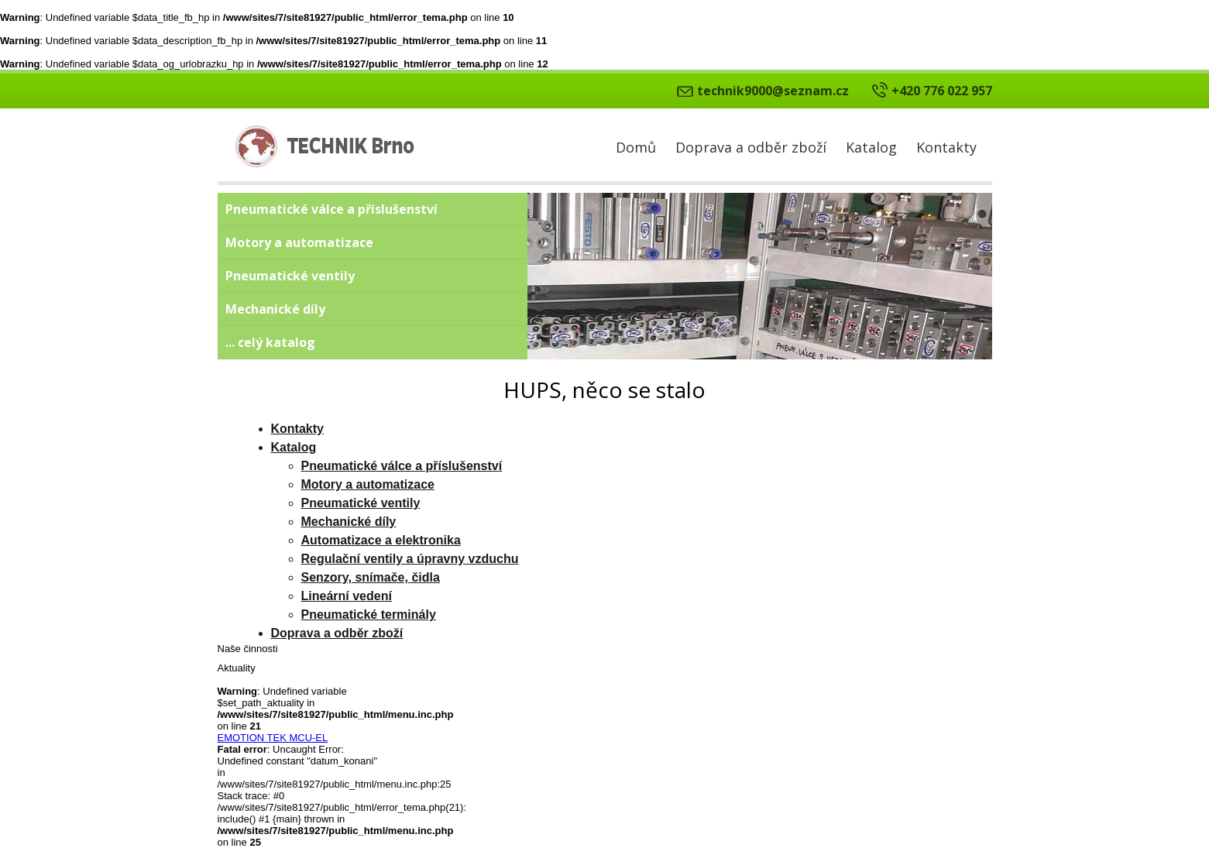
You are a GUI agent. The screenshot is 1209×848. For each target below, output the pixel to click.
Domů (636, 147)
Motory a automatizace (299, 242)
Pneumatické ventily (290, 275)
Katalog (871, 147)
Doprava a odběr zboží (750, 147)
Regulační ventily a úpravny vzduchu (410, 558)
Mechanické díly (275, 309)
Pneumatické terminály (368, 614)
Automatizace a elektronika (381, 540)
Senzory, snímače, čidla (370, 577)
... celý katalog (270, 342)
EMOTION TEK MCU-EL (273, 737)
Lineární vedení (346, 596)
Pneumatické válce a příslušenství (331, 209)
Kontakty (946, 147)
